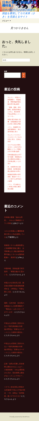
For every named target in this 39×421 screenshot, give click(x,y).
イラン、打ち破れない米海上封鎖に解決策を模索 (14, 186)
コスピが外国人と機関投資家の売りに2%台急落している (14, 234)
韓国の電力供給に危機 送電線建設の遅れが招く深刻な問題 (14, 122)
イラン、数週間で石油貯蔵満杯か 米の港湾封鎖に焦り (14, 129)
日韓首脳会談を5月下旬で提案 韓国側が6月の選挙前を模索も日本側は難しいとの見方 (14, 159)
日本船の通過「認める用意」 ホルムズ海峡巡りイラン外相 (14, 220)
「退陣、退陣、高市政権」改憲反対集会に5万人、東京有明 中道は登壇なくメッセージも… (14, 111)
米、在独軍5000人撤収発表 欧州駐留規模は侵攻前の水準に (14, 169)
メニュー (5, 21)
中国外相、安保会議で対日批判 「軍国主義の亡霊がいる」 (14, 271)
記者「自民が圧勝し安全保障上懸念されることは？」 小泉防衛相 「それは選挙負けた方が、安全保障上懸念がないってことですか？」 (14, 370)
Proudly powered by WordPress (20, 417)
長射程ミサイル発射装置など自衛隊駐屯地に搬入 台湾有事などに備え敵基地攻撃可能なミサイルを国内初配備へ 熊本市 (14, 251)
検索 (5, 71)
